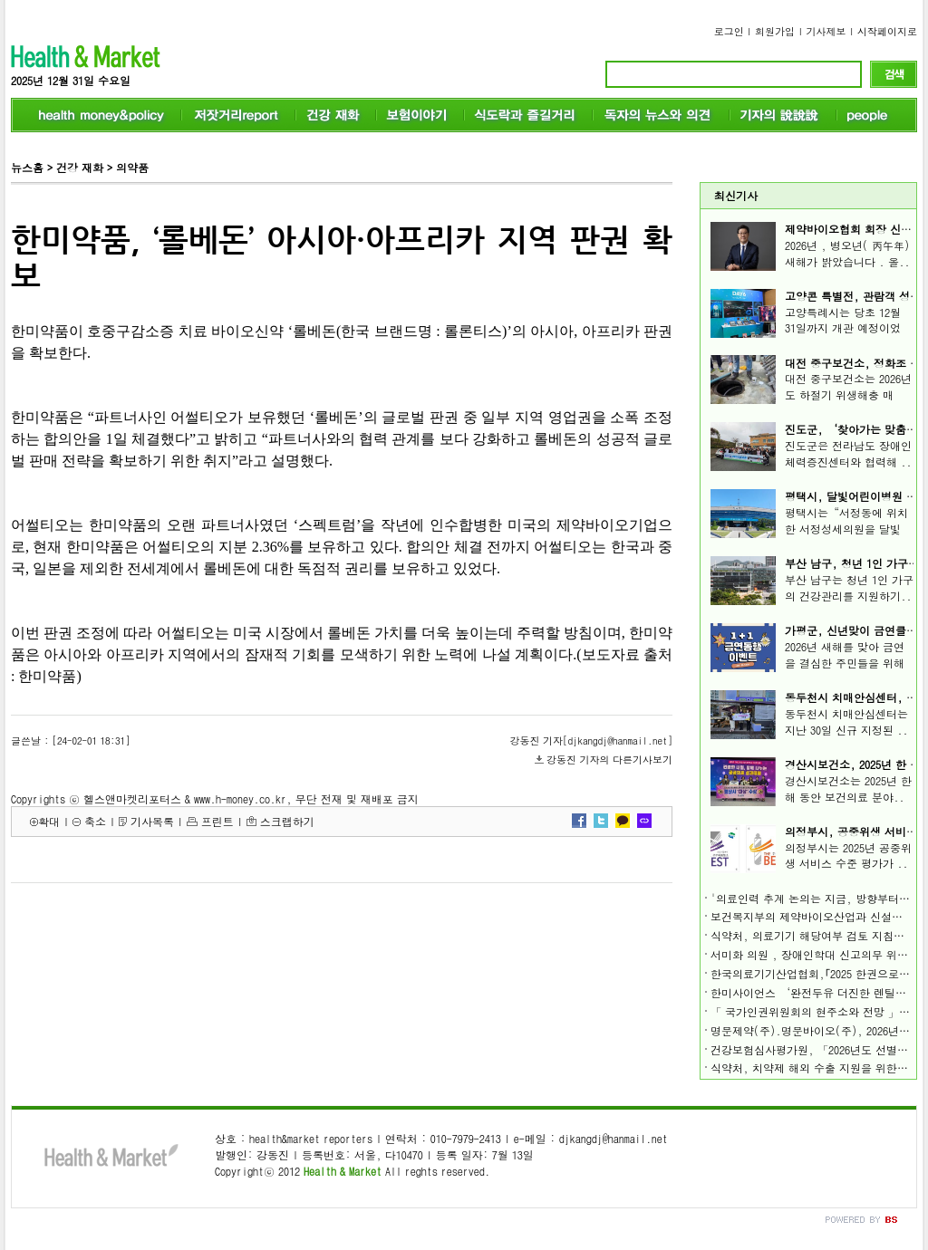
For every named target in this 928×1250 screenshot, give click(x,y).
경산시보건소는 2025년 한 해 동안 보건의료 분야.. (848, 788)
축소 (95, 821)
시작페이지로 (887, 31)
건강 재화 (79, 167)
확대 (49, 821)
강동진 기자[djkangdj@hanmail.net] (591, 740)
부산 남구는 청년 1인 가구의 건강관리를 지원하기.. (849, 587)
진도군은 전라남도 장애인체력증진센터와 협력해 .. (848, 453)
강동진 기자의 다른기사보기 (609, 759)
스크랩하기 (287, 821)
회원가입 (775, 31)
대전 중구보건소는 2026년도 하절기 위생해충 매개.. (848, 394)
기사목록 (152, 821)
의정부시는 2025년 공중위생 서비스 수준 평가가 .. (848, 855)
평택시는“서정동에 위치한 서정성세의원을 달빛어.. (846, 529)
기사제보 (826, 31)
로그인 (729, 31)
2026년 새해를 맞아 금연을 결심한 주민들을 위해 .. (844, 663)
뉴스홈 (27, 167)
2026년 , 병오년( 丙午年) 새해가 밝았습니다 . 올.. (847, 253)
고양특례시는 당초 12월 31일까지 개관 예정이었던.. (843, 328)
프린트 (217, 821)
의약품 (132, 167)
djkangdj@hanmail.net (613, 1138)
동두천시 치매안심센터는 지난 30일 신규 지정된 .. (846, 721)
